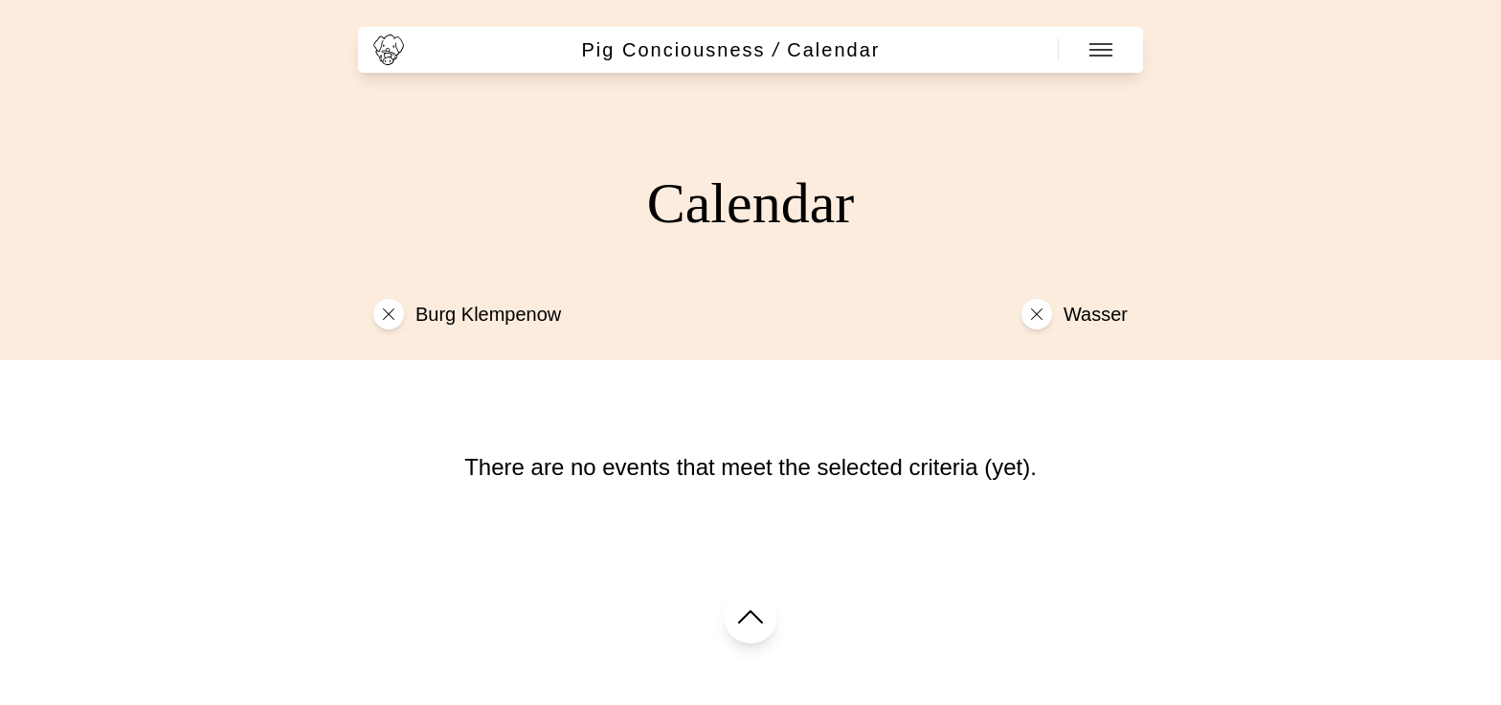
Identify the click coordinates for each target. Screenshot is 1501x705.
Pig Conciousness (674, 49)
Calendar (833, 49)
